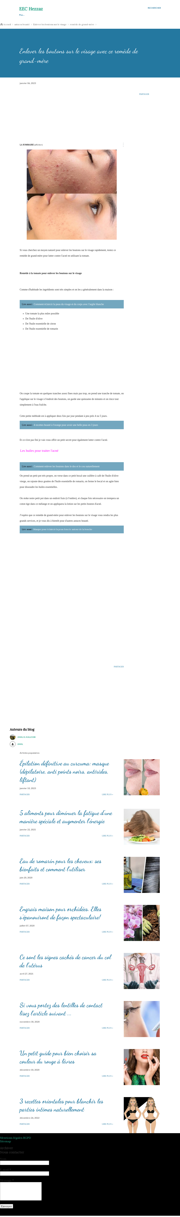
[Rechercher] (154, 8)
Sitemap (5, 1142)
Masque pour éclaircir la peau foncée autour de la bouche (75, 530)
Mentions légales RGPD (15, 1139)
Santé (45, 15)
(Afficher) (38, 144)
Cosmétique (103, 15)
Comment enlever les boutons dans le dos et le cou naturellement (67, 466)
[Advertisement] (72, 111)
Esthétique (84, 15)
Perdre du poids (63, 15)
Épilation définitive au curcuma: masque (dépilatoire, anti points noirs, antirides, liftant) (64, 773)
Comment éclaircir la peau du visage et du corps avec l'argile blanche (69, 304)
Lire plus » (107, 796)
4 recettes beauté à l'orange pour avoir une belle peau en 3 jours (66, 425)
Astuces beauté (26, 15)
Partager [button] (144, 94)
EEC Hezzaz (31, 9)
